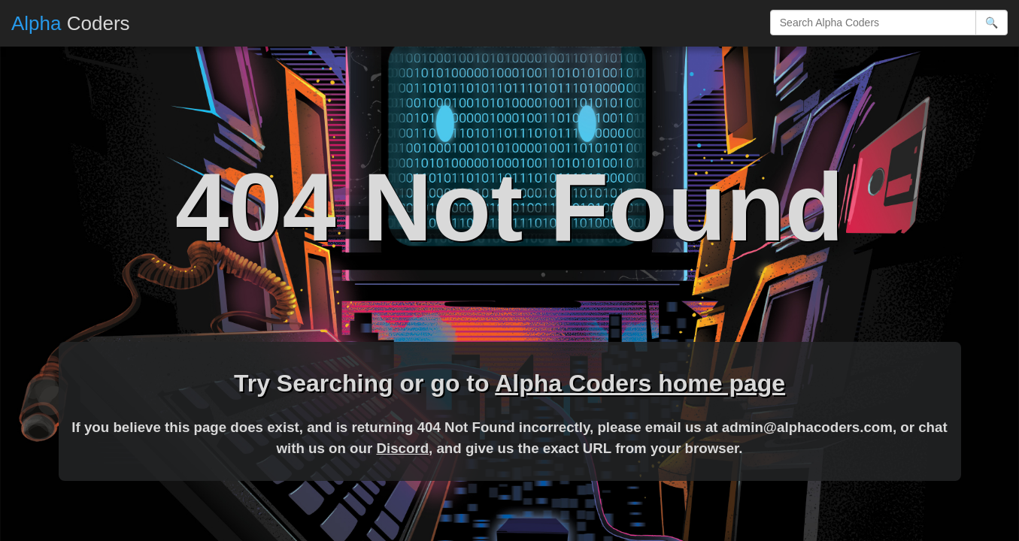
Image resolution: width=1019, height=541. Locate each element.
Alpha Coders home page (640, 383)
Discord (402, 448)
